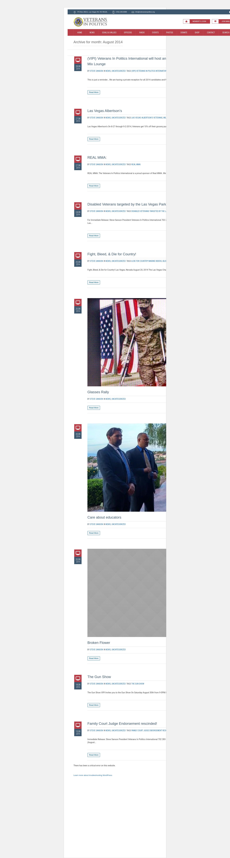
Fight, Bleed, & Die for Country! (111, 254)
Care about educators (104, 517)
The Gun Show (99, 677)
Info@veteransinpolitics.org (145, 12)
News (108, 71)
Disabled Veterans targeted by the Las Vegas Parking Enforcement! (140, 204)
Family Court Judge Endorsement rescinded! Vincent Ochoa (159, 730)
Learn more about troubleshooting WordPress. (93, 775)
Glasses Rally (98, 392)
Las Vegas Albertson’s (104, 111)
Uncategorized (119, 71)
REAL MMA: (97, 157)
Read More (93, 92)
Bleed (165, 261)
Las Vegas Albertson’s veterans (147, 118)
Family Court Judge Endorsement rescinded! (122, 724)
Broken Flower (98, 643)
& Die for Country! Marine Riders (146, 261)
